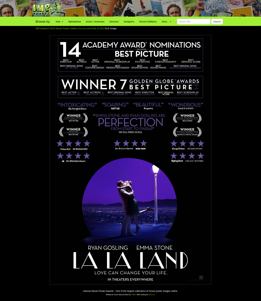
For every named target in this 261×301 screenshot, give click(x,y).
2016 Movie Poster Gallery (63, 28)
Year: (59, 21)
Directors (114, 21)
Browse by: (43, 21)
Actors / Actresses (95, 21)
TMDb (133, 295)
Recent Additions (148, 21)
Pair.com (152, 295)
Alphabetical (74, 21)
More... (166, 21)
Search (217, 21)
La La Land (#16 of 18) (91, 28)
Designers (129, 21)
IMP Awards (42, 28)
